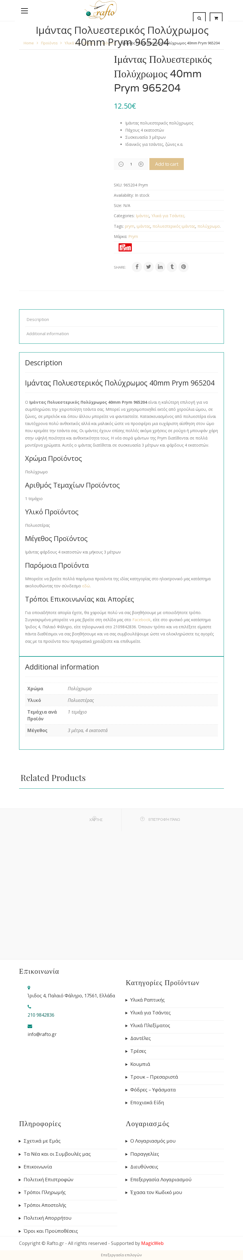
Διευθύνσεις (144, 1167)
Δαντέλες (140, 1038)
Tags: (119, 226)
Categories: (124, 215)
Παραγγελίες (144, 1154)
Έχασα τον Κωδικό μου (156, 1192)
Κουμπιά (140, 1064)
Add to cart (173, 164)
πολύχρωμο (208, 226)
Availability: (124, 195)
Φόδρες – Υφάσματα (153, 1090)
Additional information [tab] (47, 333)
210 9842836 (41, 1015)
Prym (133, 236)
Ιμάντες (142, 215)
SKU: (118, 185)
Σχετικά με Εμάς (42, 1141)
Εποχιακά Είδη (147, 1102)
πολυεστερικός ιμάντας (174, 226)
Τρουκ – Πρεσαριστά (154, 1077)
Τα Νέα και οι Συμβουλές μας (57, 1154)
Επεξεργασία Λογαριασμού (160, 1179)
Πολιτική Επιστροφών (48, 1179)
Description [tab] (37, 319)
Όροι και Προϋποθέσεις (51, 1231)
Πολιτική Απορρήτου (47, 1218)
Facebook (141, 619)
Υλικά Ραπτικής (147, 1000)
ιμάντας (143, 226)
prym (129, 226)
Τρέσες (138, 1051)
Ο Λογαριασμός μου (153, 1141)
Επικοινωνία (38, 1167)
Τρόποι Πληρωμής (45, 1192)
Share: (120, 267)
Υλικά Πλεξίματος (150, 1025)
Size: (118, 205)
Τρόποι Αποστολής (45, 1205)
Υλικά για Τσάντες (167, 215)
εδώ (86, 585)
